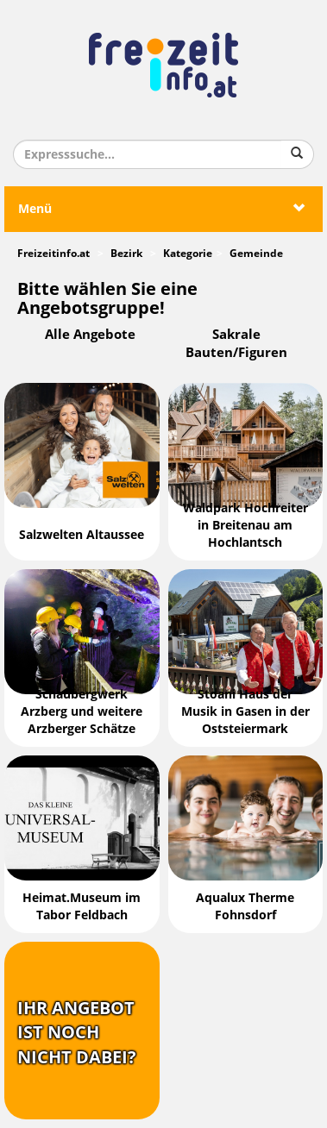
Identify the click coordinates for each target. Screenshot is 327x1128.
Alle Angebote (90, 334)
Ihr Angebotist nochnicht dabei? (76, 1033)
